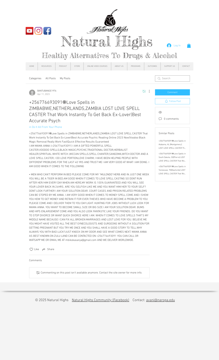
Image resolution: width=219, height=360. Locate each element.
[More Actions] (147, 91)
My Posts (65, 78)
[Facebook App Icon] (47, 31)
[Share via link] (48, 249)
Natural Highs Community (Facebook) (100, 300)
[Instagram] (38, 31)
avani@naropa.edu (160, 300)
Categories (35, 78)
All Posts (51, 78)
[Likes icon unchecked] (31, 249)
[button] (189, 45)
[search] (172, 78)
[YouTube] (29, 31)
